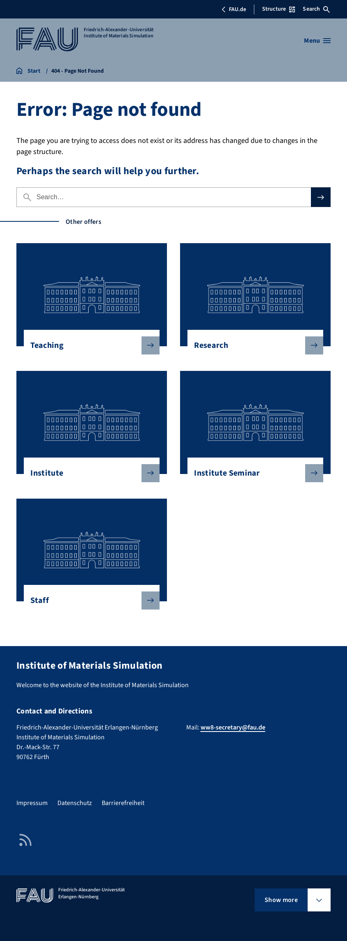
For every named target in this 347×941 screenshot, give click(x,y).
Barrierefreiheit (123, 803)
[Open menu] (317, 41)
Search (316, 9)
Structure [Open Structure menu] (278, 9)
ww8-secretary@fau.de (233, 727)
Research (252, 345)
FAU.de (234, 9)
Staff (88, 600)
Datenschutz (74, 803)
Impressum (32, 803)
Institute (88, 473)
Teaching (88, 345)
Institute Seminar (252, 473)
